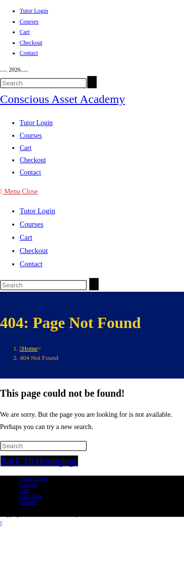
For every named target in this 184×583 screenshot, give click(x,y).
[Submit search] (94, 284)
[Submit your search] (92, 82)
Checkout (31, 42)
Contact (29, 53)
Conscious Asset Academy (62, 99)
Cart (25, 31)
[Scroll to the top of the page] (1, 524)
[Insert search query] (43, 83)
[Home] (29, 348)
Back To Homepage (39, 461)
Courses (29, 21)
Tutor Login (34, 10)
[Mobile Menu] (19, 191)
